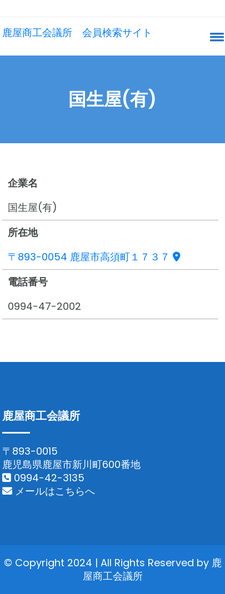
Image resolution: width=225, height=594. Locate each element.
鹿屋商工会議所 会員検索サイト (77, 32)
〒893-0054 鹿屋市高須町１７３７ (94, 257)
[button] (215, 37)
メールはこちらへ (48, 491)
